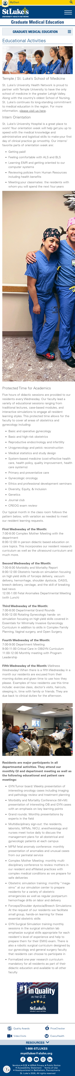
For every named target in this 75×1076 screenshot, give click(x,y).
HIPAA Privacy (37, 1065)
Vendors (16, 1065)
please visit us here (33, 111)
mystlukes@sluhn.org (36, 1053)
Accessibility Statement (29, 1068)
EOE (25, 1065)
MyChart (14, 2)
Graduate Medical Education (37, 22)
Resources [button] (37, 1042)
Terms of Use (51, 1068)
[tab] (37, 1042)
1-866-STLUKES (36, 1048)
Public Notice (53, 1065)
